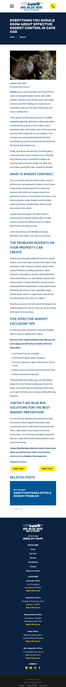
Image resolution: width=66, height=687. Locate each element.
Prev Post (18, 469)
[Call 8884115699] (53, 6)
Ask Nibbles (33, 562)
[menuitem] (22, 685)
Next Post (47, 469)
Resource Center (33, 571)
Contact (33, 567)
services (13, 456)
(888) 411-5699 (33, 538)
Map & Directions (33, 591)
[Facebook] (39, 668)
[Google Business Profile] (26, 668)
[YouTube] (31, 668)
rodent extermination (40, 452)
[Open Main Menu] (12, 6)
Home (33, 549)
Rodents (13, 92)
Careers (33, 558)
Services (33, 554)
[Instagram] (35, 668)
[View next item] (21, 509)
